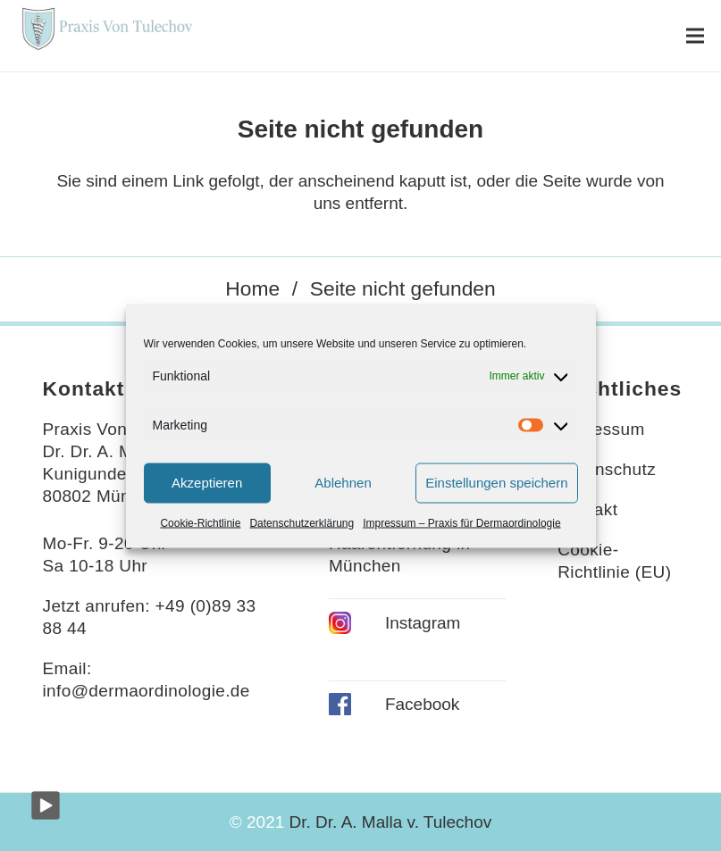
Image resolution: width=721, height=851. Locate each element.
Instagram (422, 622)
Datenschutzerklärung (301, 522)
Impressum (601, 429)
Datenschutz (607, 469)
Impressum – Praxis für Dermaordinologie (461, 522)
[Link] (106, 35)
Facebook (422, 704)
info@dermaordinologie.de (146, 690)
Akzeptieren (207, 482)
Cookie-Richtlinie (200, 522)
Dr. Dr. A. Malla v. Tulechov (390, 822)
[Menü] (695, 35)
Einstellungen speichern (496, 482)
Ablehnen (342, 482)
